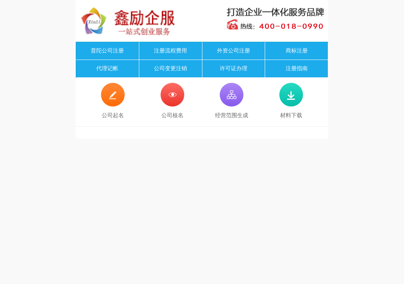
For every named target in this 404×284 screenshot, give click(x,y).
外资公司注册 (233, 51)
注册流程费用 (170, 51)
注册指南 (297, 68)
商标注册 (297, 51)
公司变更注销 (170, 68)
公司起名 (113, 100)
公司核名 (172, 100)
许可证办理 (233, 68)
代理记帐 (107, 68)
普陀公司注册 (107, 51)
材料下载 (291, 100)
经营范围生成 (231, 100)
